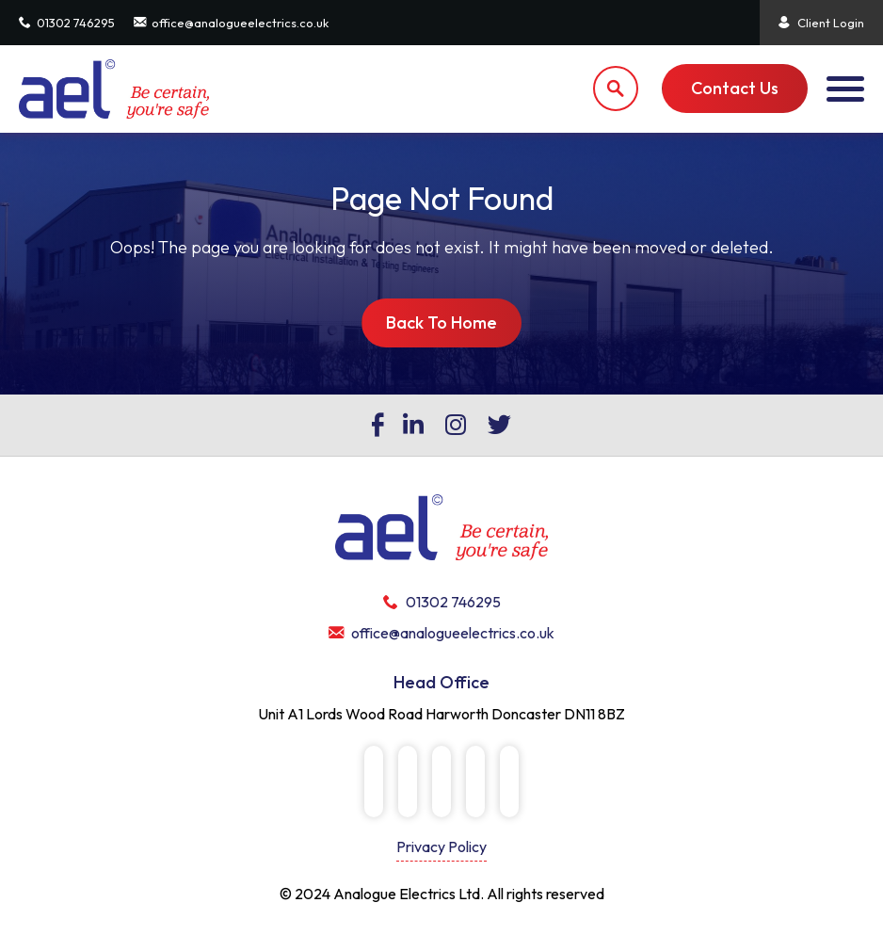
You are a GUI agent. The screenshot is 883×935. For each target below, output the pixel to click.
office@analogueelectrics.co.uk (231, 22)
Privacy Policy (441, 846)
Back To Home (441, 322)
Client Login (821, 22)
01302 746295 (67, 22)
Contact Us (735, 88)
